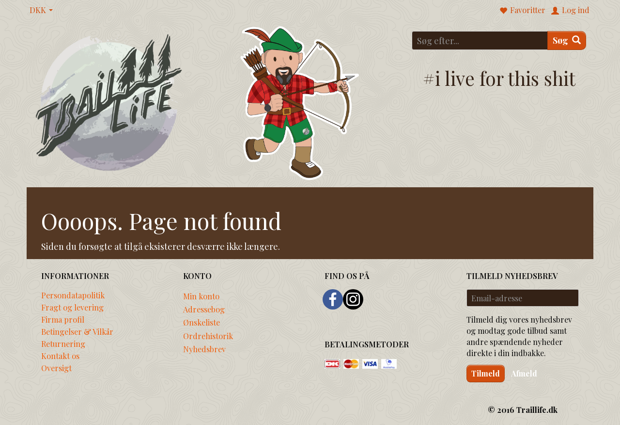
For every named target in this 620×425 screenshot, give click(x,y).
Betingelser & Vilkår (77, 331)
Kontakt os (60, 355)
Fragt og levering (72, 307)
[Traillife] (109, 101)
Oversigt (56, 367)
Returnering (63, 343)
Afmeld (524, 373)
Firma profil (62, 319)
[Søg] (566, 40)
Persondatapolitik (73, 295)
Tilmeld (485, 373)
